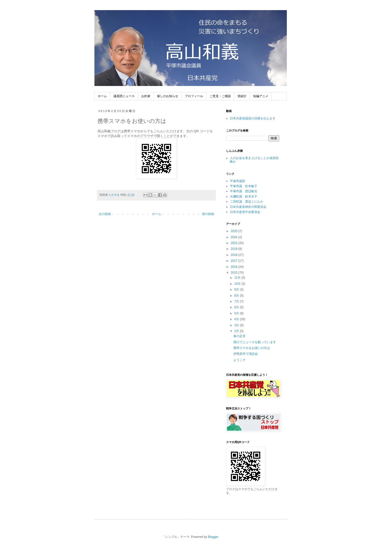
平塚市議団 (237, 181)
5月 (237, 313)
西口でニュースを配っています (254, 342)
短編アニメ (260, 96)
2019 (234, 249)
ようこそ (239, 360)
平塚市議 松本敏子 (243, 186)
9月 (237, 289)
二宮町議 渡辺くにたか (246, 201)
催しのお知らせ (167, 96)
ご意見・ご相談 (220, 96)
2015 (234, 272)
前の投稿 (208, 214)
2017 (234, 260)
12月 (238, 277)
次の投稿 (105, 214)
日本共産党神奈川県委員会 (248, 207)
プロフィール (194, 96)
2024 (234, 237)
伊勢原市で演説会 (245, 354)
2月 (237, 331)
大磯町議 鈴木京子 (243, 196)
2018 (234, 255)
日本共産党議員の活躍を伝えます (252, 118)
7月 (237, 301)
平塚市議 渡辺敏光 (243, 191)
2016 (234, 267)
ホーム (102, 96)
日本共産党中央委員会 (245, 212)
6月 (237, 307)
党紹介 (242, 96)
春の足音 (239, 336)
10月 (238, 284)
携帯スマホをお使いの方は (251, 348)
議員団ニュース (124, 96)
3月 (237, 325)
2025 (234, 231)
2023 (234, 243)
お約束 (145, 96)
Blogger (213, 537)
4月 (237, 319)
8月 (237, 295)
